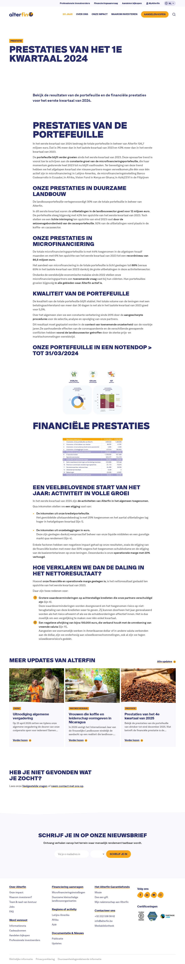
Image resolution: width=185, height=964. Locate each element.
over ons (82, 14)
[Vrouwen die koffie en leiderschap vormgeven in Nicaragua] (92, 707)
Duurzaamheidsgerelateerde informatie (79, 959)
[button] (170, 3)
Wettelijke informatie (21, 959)
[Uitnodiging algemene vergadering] (36, 707)
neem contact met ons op (67, 786)
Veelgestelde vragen (34, 786)
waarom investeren (124, 14)
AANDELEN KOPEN (155, 14)
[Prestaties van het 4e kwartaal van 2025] (148, 707)
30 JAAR (68, 14)
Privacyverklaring (45, 959)
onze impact (100, 14)
